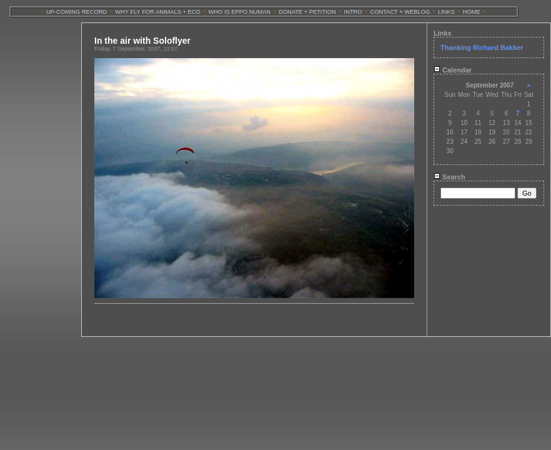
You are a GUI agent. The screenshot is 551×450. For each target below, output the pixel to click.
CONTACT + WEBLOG (400, 12)
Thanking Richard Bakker (482, 47)
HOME (471, 12)
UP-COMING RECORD (76, 12)
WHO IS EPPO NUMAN (240, 12)
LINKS (446, 12)
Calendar (453, 70)
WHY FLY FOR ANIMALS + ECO (158, 12)
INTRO (353, 12)
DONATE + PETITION (307, 12)
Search (449, 177)
